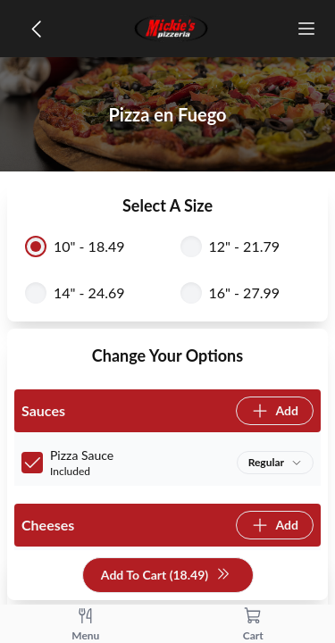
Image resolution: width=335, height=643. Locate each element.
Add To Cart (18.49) (165, 575)
